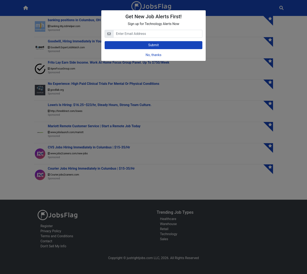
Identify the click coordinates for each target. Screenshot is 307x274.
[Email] (157, 34)
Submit (153, 45)
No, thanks (153, 55)
